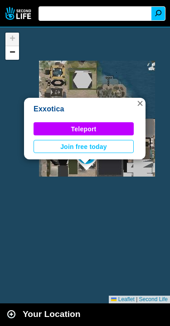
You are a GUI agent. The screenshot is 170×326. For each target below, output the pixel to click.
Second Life (19, 13)
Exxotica (49, 109)
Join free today (83, 146)
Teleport (84, 129)
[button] (140, 103)
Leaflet (122, 299)
